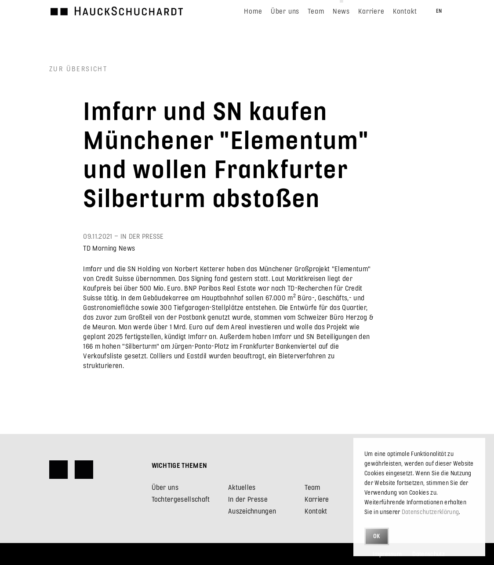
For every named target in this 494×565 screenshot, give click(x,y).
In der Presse (248, 499)
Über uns (165, 487)
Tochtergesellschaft (181, 499)
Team (312, 487)
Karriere (317, 499)
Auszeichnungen (252, 511)
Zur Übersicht (78, 68)
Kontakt (316, 511)
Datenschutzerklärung (430, 511)
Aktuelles (242, 487)
